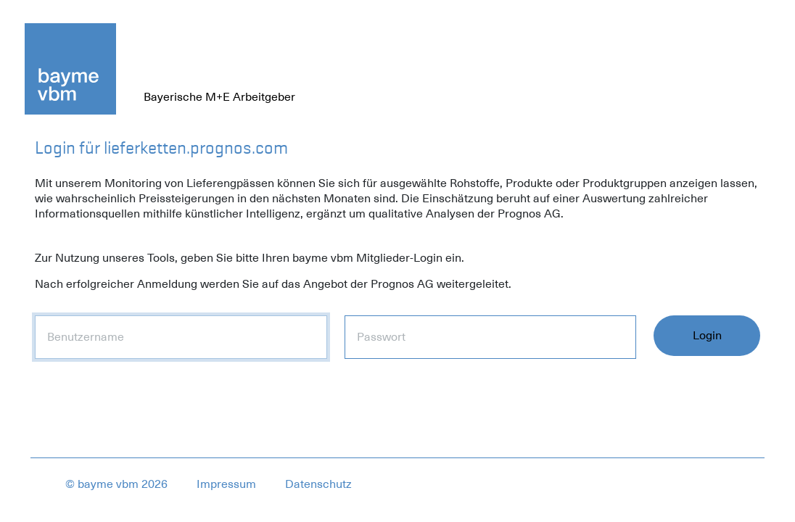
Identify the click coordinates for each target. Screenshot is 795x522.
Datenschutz (318, 484)
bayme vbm (108, 484)
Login (707, 335)
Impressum (226, 484)
